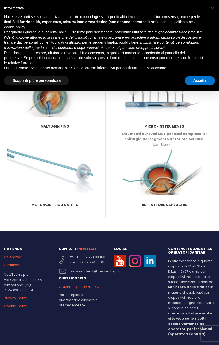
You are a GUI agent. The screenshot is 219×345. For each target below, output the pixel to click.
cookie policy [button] (14, 27)
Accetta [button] (199, 80)
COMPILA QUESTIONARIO (79, 286)
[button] (212, 8)
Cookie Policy (15, 305)
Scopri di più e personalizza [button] (37, 80)
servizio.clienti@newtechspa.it (96, 271)
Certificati (12, 264)
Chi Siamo (12, 257)
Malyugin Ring (54, 126)
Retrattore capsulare (164, 204)
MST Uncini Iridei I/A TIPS (54, 204)
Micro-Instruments (164, 126)
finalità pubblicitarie (122, 42)
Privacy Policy (15, 298)
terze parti (85, 32)
